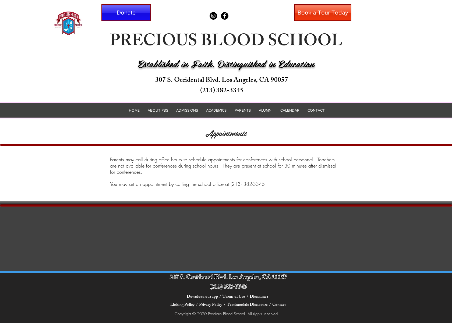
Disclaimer (259, 297)
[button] (126, 12)
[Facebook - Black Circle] (224, 16)
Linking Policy (182, 305)
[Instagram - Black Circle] (213, 16)
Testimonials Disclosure (248, 305)
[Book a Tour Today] (322, 12)
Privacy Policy (210, 305)
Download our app (203, 297)
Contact (279, 305)
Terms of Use (234, 297)
